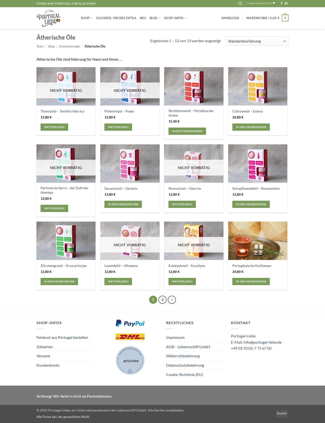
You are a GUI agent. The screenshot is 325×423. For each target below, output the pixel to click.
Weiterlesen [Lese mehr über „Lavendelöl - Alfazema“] (118, 281)
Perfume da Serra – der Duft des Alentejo (64, 190)
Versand (43, 355)
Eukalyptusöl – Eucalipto (187, 266)
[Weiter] (172, 300)
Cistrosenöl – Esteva (247, 111)
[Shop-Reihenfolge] (257, 41)
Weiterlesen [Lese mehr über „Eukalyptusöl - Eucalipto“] (182, 281)
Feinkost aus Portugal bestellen (62, 337)
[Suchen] (240, 3)
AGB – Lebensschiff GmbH (188, 346)
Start (39, 46)
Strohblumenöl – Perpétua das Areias (191, 113)
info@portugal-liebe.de (263, 342)
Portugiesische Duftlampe (251, 266)
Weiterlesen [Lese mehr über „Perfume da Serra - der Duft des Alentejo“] (54, 208)
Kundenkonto (48, 365)
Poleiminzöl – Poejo (119, 111)
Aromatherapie (69, 46)
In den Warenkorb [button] (187, 131)
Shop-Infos (175, 18)
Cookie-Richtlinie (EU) (184, 374)
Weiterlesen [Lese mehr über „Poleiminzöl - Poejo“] (118, 127)
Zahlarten (44, 346)
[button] (230, 18)
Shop (87, 18)
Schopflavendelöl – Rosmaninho (256, 188)
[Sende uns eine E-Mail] (286, 3)
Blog (155, 18)
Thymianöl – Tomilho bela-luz (62, 111)
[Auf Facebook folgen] (281, 3)
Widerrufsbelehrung (183, 355)
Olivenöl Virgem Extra (116, 18)
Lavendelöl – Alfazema (121, 266)
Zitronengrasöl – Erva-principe (64, 266)
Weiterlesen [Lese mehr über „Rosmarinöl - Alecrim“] (182, 204)
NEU (143, 18)
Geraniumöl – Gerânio (121, 188)
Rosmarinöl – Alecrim (185, 188)
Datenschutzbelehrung (185, 365)
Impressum (175, 337)
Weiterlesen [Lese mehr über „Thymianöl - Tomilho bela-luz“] (54, 127)
